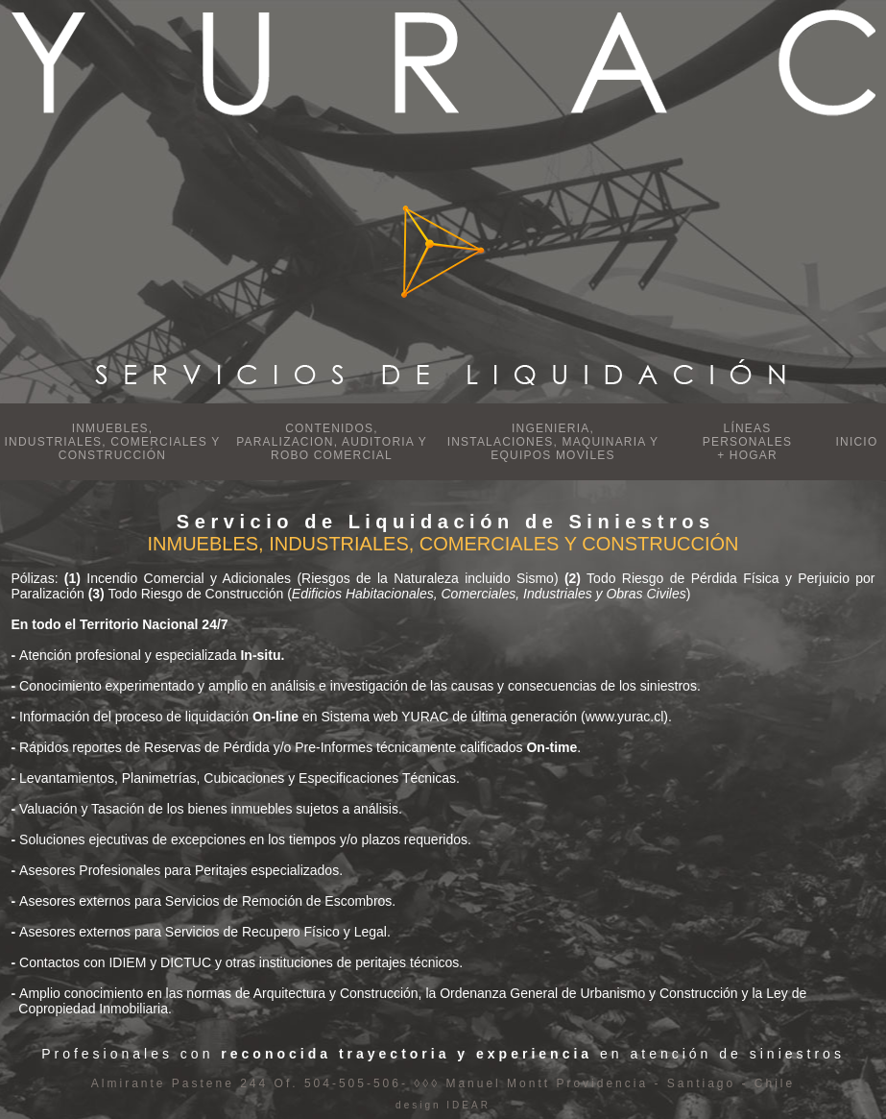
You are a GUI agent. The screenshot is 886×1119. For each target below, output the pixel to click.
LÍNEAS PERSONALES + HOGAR (747, 442)
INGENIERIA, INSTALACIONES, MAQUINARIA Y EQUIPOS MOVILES (553, 442)
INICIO (857, 442)
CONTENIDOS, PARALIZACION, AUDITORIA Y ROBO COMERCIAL (331, 442)
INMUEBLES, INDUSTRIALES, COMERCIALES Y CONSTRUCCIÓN (113, 442)
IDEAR (466, 1105)
